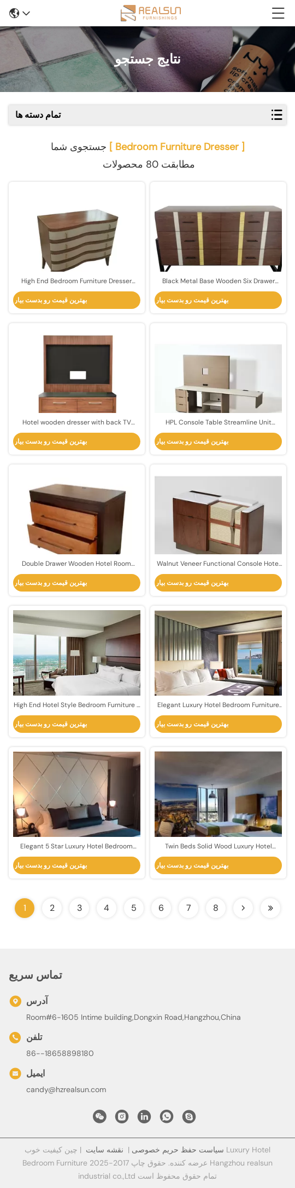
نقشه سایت (104, 1150)
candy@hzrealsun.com (66, 1089)
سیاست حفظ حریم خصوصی (178, 1150)
